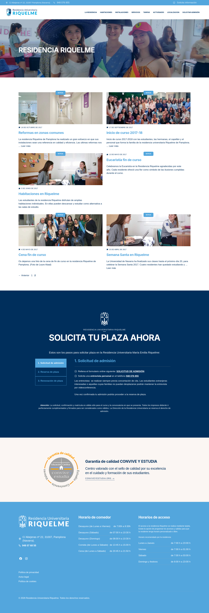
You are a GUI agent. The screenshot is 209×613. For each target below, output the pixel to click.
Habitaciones (106, 12)
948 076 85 (62, 2)
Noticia (60, 93)
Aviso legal (24, 577)
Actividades (158, 12)
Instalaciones (121, 12)
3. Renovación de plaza (50, 381)
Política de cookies (27, 581)
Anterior (24, 275)
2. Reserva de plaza (48, 372)
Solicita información (187, 2)
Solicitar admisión (191, 12)
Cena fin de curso (32, 255)
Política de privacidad (29, 572)
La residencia (91, 12)
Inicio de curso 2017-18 (124, 133)
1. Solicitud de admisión (51, 363)
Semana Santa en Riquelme (127, 255)
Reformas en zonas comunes (41, 133)
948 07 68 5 (28, 545)
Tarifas (146, 12)
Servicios (135, 12)
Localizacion (173, 12)
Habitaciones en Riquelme (39, 194)
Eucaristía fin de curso (123, 160)
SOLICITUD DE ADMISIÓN (130, 371)
